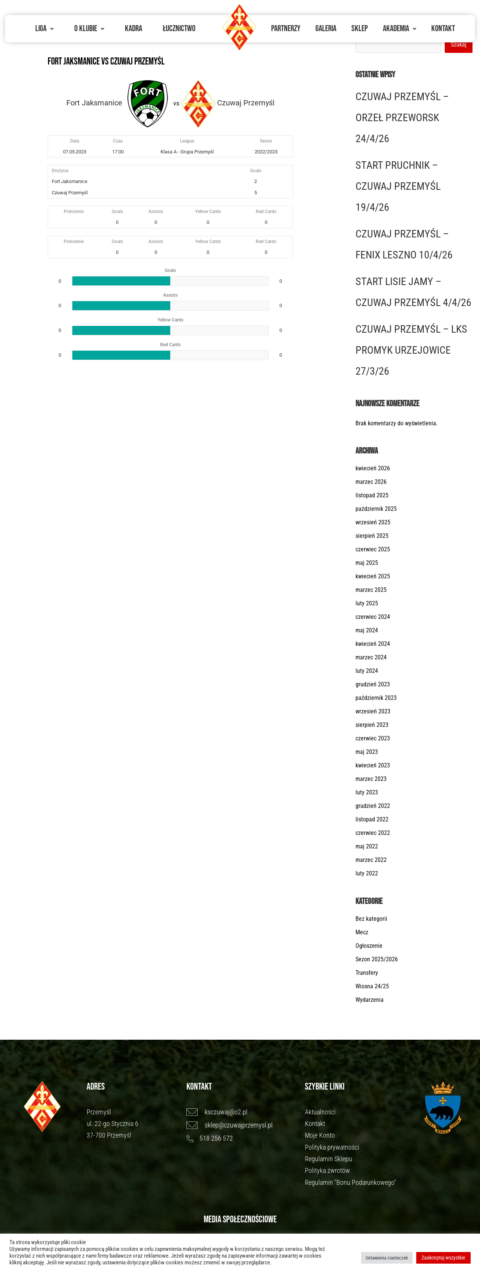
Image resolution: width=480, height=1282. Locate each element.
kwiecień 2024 (373, 643)
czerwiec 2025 (373, 549)
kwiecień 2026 (373, 468)
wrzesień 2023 (373, 711)
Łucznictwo (179, 28)
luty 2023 (367, 792)
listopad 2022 (372, 819)
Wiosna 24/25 (372, 986)
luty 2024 (367, 670)
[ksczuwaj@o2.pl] (242, 1112)
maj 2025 (367, 562)
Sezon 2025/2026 (377, 959)
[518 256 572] (242, 1138)
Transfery (367, 972)
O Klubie (89, 28)
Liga (44, 28)
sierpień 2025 (372, 535)
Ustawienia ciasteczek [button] (387, 1258)
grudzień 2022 (373, 805)
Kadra (133, 28)
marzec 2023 (371, 778)
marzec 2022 (371, 859)
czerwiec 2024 (373, 616)
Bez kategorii (371, 918)
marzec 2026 (371, 481)
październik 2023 (376, 697)
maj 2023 (367, 751)
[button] (44, 29)
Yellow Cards (208, 211)
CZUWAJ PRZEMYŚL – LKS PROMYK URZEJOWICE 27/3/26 (411, 350)
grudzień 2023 (373, 684)
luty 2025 (367, 603)
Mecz (362, 932)
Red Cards (266, 211)
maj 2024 (367, 630)
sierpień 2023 (372, 724)
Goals (117, 211)
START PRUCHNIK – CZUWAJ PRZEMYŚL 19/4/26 (398, 186)
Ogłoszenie (369, 945)
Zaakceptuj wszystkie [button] (443, 1258)
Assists (155, 211)
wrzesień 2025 (373, 522)
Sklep (359, 28)
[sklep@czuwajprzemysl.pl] (242, 1125)
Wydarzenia (370, 999)
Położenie (74, 211)
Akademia (399, 28)
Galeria (325, 28)
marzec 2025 (371, 589)
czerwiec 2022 (373, 832)
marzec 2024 (371, 657)
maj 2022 (367, 846)
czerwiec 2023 (373, 738)
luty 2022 (367, 873)
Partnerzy (285, 28)
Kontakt (443, 28)
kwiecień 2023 (373, 765)
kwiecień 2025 (373, 576)
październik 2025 (376, 508)
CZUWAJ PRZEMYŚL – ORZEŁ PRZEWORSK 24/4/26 (402, 117)
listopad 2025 (372, 495)
